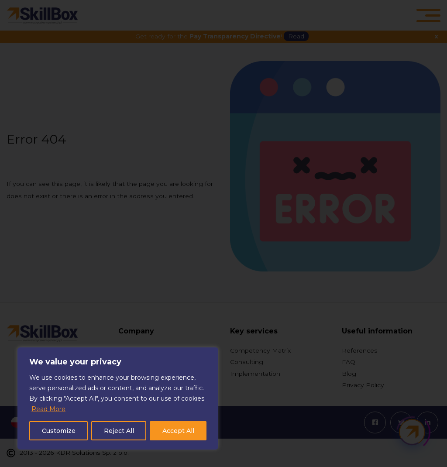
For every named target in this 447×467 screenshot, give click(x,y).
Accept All (178, 431)
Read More (48, 409)
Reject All (119, 431)
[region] (117, 398)
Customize (59, 431)
